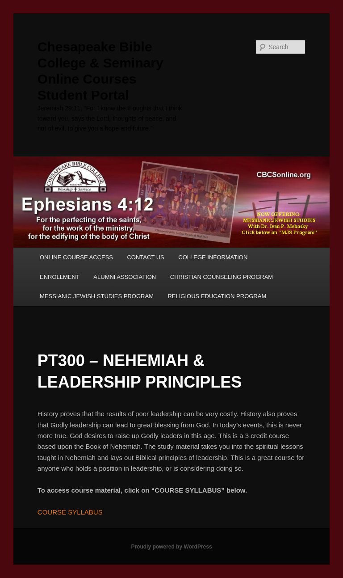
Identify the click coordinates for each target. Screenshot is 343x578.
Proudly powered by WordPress (171, 547)
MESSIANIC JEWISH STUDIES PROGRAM (97, 296)
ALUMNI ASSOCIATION (124, 277)
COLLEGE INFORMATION (212, 257)
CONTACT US (145, 257)
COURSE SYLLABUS (70, 512)
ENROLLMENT (59, 277)
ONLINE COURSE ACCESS (76, 257)
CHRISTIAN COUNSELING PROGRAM (221, 277)
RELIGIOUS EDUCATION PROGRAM (216, 296)
